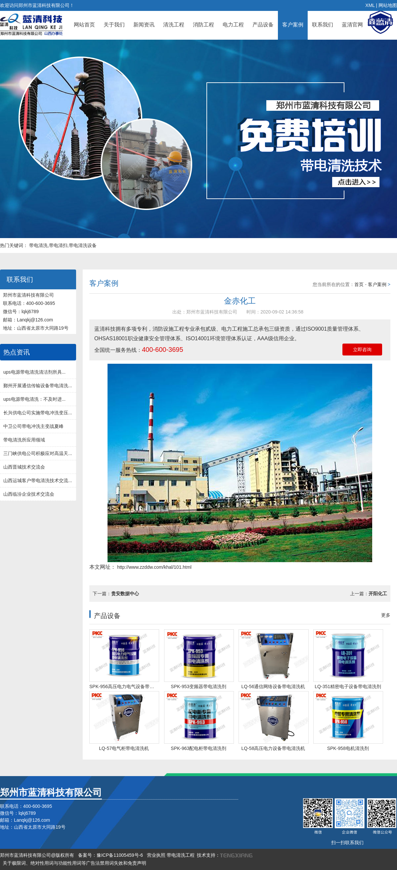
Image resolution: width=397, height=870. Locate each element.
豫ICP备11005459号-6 (120, 855)
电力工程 (233, 24)
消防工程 (203, 24)
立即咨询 (362, 349)
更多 (385, 615)
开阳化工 (378, 593)
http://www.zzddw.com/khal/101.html (154, 567)
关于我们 (114, 24)
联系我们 (322, 24)
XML (370, 5)
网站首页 (84, 24)
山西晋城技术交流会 (24, 467)
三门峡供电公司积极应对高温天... (37, 453)
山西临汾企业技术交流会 (28, 494)
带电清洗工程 (181, 855)
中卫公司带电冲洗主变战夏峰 (33, 426)
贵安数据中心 (125, 593)
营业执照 (156, 855)
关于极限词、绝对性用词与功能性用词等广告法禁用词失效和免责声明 (74, 863)
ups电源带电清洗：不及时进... (34, 399)
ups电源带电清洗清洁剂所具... (34, 372)
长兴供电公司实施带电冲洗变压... (37, 412)
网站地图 (387, 5)
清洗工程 (173, 24)
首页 (359, 284)
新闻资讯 (143, 24)
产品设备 (263, 24)
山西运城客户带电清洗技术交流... (37, 480)
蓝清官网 (352, 24)
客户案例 (292, 24)
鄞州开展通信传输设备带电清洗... (37, 385)
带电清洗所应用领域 (24, 439)
